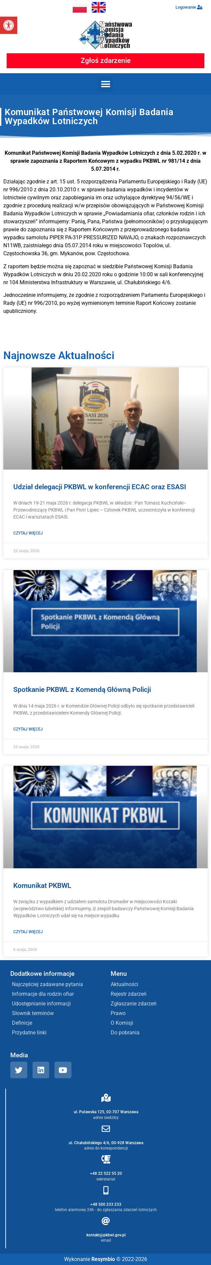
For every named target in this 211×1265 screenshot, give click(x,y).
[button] (8, 25)
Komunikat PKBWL (42, 886)
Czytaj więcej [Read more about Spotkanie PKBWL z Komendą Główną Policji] (28, 729)
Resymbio (103, 1259)
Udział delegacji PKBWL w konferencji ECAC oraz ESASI (99, 487)
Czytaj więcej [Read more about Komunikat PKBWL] (28, 932)
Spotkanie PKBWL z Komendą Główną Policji (82, 690)
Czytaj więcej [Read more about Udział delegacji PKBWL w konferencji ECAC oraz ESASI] (28, 533)
